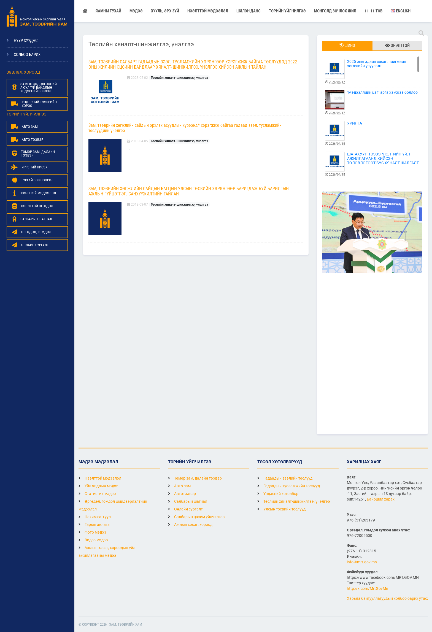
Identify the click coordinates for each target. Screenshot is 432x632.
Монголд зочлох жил (335, 11)
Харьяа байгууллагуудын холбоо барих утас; (387, 598)
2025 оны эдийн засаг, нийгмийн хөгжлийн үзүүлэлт (372, 71)
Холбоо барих (27, 54)
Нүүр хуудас (26, 40)
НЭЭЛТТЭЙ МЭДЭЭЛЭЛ (207, 11)
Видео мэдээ (93, 540)
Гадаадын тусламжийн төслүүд (288, 486)
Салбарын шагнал (187, 501)
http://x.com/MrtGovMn (367, 588)
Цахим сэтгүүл (95, 517)
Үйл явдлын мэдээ (98, 486)
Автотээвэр (182, 493)
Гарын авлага (94, 524)
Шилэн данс (248, 11)
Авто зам (179, 486)
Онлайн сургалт (185, 509)
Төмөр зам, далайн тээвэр (195, 478)
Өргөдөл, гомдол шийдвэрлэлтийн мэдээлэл (113, 505)
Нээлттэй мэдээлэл (100, 478)
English (401, 11)
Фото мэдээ (92, 532)
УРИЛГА (372, 133)
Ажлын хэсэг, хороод (190, 524)
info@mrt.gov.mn (362, 562)
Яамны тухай (108, 11)
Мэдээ (136, 11)
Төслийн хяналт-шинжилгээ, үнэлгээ (179, 78)
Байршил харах (381, 499)
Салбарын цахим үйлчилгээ (196, 517)
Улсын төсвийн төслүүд (281, 509)
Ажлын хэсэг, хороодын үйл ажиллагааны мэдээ (107, 551)
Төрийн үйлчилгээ (287, 11)
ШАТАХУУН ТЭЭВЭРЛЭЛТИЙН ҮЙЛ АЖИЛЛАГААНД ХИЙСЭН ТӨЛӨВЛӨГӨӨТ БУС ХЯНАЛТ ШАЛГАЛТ (372, 164)
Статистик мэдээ (97, 493)
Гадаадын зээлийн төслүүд (284, 478)
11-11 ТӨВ (373, 11)
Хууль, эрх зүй (165, 11)
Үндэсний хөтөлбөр (277, 493)
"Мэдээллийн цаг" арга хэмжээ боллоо (372, 102)
